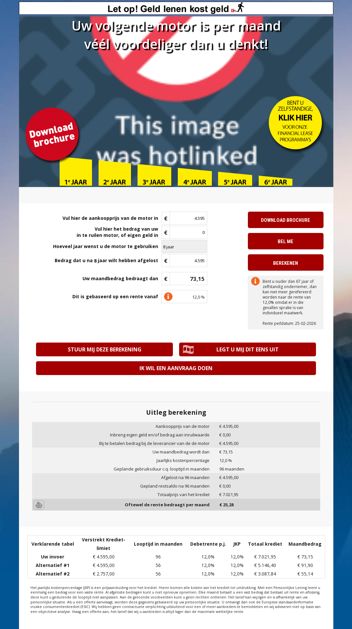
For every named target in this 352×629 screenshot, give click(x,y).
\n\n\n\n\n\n (184, 246)
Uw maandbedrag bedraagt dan (120, 278)
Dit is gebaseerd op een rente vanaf (115, 296)
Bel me (285, 241)
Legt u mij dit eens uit (247, 349)
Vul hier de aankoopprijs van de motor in (110, 218)
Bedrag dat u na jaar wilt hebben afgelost (106, 260)
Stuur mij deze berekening (104, 349)
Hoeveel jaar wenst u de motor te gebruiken (105, 246)
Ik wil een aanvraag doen (176, 368)
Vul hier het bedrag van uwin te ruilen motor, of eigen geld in (117, 232)
